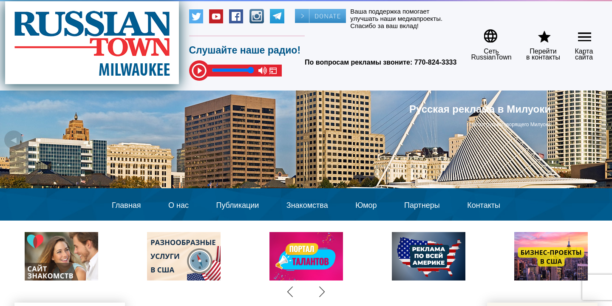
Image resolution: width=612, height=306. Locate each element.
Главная (126, 205)
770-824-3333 (435, 62)
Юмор (366, 205)
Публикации (237, 205)
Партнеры (422, 205)
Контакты (483, 205)
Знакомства (307, 205)
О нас (178, 205)
